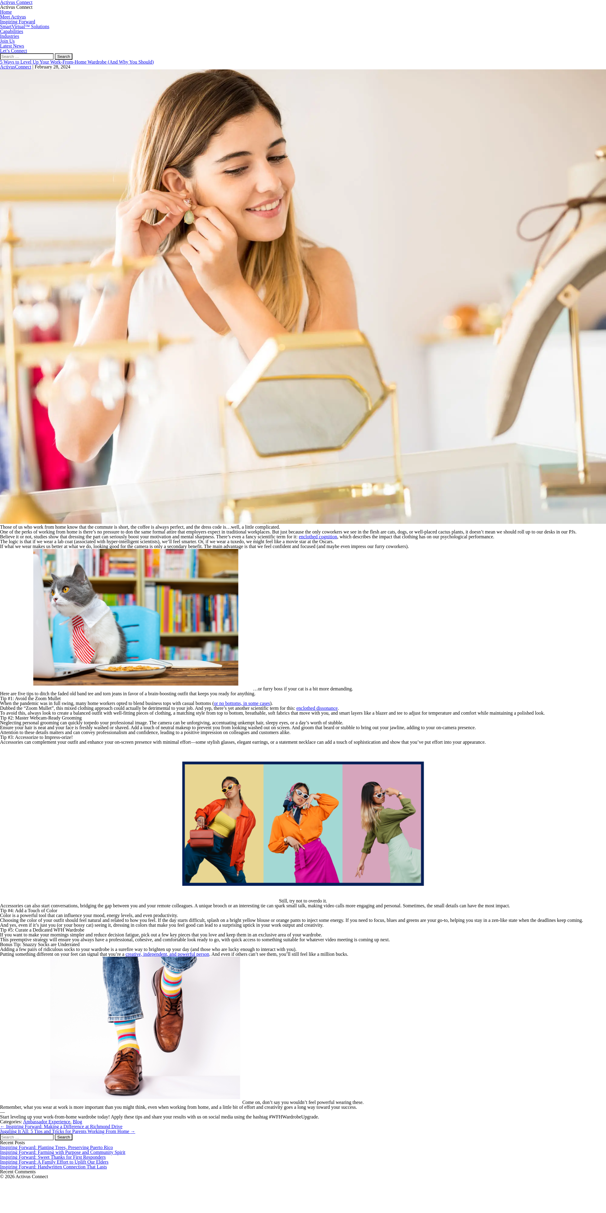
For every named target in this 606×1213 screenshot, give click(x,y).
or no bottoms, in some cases (242, 703)
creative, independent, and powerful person (167, 954)
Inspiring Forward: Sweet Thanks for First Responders (53, 1157)
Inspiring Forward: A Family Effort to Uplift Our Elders (54, 1162)
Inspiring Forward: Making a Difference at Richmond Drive (61, 1126)
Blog (77, 1121)
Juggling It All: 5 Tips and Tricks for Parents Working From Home (67, 1131)
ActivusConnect (15, 66)
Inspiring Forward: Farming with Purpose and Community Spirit (62, 1152)
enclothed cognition (318, 536)
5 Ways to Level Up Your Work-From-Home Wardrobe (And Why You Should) (77, 62)
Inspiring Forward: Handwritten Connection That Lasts (53, 1166)
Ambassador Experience (46, 1121)
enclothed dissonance (317, 708)
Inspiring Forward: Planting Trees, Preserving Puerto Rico (56, 1147)
